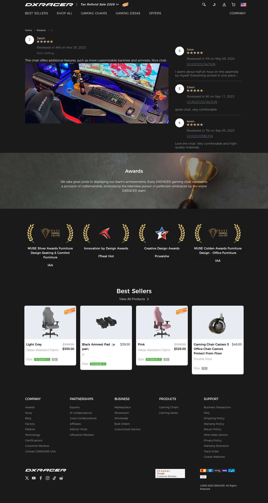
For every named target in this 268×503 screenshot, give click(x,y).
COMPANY (238, 13)
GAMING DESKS (128, 13)
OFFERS (155, 13)
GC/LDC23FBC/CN (200, 136)
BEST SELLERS (36, 13)
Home (28, 30)
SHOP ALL (64, 13)
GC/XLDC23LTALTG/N (202, 102)
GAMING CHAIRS (94, 13)
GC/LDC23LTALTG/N (201, 64)
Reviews (41, 30)
